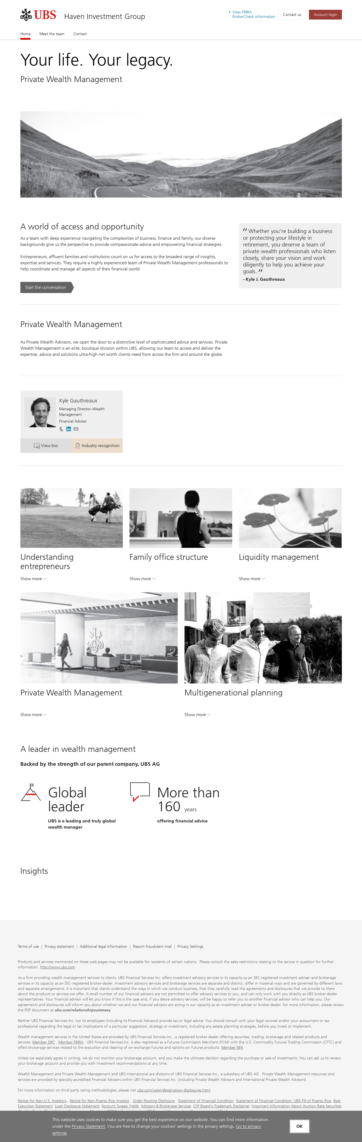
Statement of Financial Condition (206, 1100)
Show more (33, 580)
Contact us (292, 14)
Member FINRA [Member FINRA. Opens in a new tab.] (70, 1042)
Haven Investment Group (104, 16)
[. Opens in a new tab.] (38, 14)
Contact (80, 34)
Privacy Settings (190, 947)
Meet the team (51, 34)
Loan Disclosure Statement (77, 1106)
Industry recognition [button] (99, 447)
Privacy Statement (88, 1126)
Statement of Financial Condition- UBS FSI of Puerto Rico (283, 1100)
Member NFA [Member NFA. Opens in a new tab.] (232, 1047)
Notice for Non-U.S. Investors (42, 1100)
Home (25, 33)
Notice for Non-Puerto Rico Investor (100, 1100)
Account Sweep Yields (120, 1106)
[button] (76, 429)
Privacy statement (59, 947)
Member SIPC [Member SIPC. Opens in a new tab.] (43, 1042)
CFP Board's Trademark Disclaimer (221, 1106)
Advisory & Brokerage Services (166, 1106)
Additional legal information (103, 947)
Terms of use (28, 947)
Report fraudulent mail (152, 947)
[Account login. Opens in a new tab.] (325, 15)
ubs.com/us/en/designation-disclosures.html (173, 1090)
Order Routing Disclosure (154, 1100)
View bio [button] (52, 447)
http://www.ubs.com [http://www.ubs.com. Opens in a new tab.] (57, 967)
